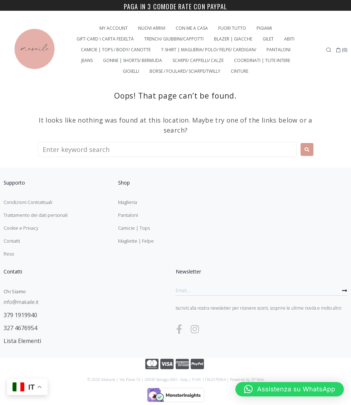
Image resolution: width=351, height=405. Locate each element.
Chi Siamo (15, 291)
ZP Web (257, 379)
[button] (289, 389)
